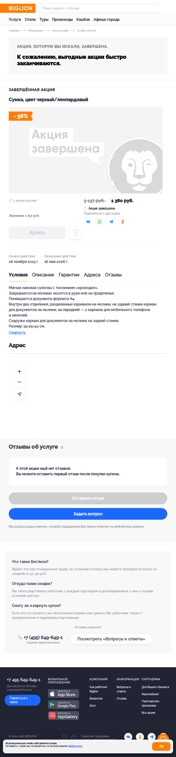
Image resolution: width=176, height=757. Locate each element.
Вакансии (96, 698)
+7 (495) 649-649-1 (43, 637)
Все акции (148, 712)
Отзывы (113, 275)
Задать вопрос (88, 513)
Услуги (15, 19)
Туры (43, 19)
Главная (14, 30)
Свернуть (17, 333)
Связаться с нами (19, 700)
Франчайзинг (150, 694)
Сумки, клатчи (83, 30)
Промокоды (62, 19)
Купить (37, 232)
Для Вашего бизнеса (155, 687)
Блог (93, 705)
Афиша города (106, 19)
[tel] (152, 737)
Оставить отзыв (88, 498)
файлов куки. (75, 746)
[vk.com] (128, 737)
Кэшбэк (83, 19)
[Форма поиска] (98, 8)
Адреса (92, 275)
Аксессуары (56, 30)
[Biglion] (22, 8)
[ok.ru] (140, 737)
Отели (30, 19)
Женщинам (32, 30)
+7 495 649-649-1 (23, 679)
